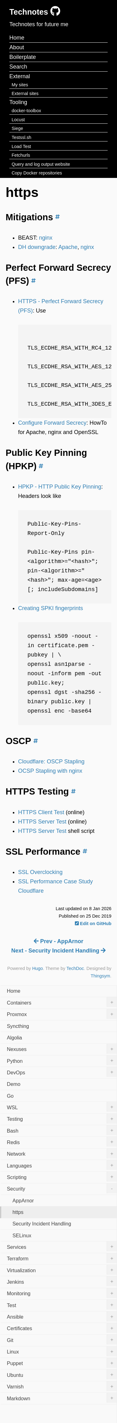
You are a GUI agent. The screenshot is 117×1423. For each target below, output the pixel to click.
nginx (45, 238)
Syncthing (18, 1026)
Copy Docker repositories (37, 172)
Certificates (62, 1328)
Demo (13, 1084)
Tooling (18, 102)
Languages (62, 1165)
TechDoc (75, 968)
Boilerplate (22, 57)
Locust (18, 119)
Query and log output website (41, 164)
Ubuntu (62, 1374)
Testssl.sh (21, 137)
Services (62, 1246)
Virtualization (62, 1270)
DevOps (62, 1072)
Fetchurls (21, 155)
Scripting (62, 1177)
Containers (62, 1002)
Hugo (37, 968)
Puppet (62, 1363)
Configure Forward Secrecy (52, 423)
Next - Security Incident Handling (58, 951)
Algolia (14, 1037)
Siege (17, 128)
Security (62, 1188)
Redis (62, 1142)
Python (62, 1060)
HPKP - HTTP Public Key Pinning (59, 487)
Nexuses (62, 1049)
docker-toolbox (26, 110)
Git (62, 1339)
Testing (62, 1119)
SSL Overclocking (40, 872)
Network (62, 1153)
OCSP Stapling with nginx (50, 771)
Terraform (62, 1258)
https (17, 1212)
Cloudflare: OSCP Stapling (51, 761)
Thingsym (100, 975)
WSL (62, 1107)
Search (18, 67)
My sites (20, 84)
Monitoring (62, 1293)
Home (16, 38)
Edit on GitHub (93, 923)
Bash (62, 1130)
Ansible (62, 1316)
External (19, 76)
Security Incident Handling (41, 1223)
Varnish (62, 1386)
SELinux (21, 1235)
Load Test (21, 146)
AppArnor (23, 1200)
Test (62, 1305)
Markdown (62, 1398)
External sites (25, 93)
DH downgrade (37, 247)
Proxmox (62, 1014)
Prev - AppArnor (58, 941)
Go (10, 1096)
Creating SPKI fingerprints (50, 608)
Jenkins (62, 1281)
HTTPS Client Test (41, 812)
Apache (67, 247)
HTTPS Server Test (42, 822)
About (16, 47)
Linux (62, 1351)
